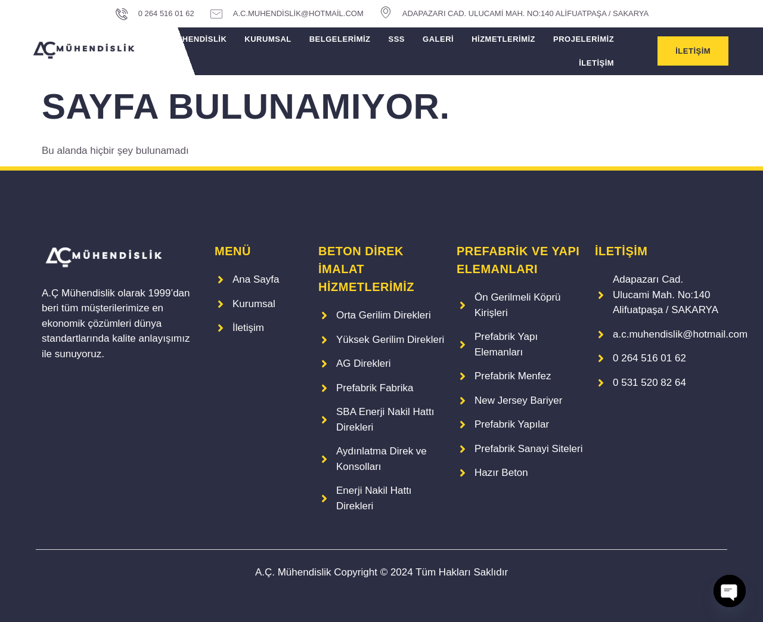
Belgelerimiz (340, 39)
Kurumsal (267, 39)
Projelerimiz (583, 39)
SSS (397, 39)
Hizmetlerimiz (503, 39)
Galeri (438, 39)
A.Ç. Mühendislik (188, 39)
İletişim (596, 62)
